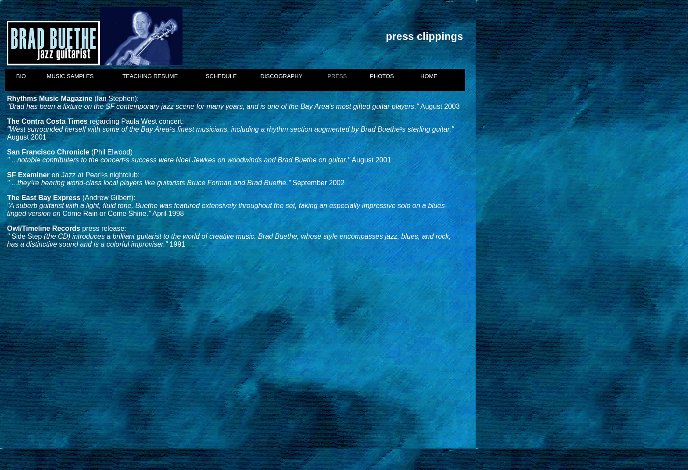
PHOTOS (382, 76)
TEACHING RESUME (150, 76)
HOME (428, 76)
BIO (21, 76)
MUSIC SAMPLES (70, 76)
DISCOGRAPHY (281, 76)
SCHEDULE (221, 76)
